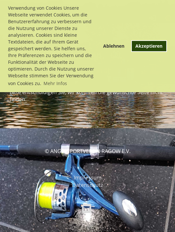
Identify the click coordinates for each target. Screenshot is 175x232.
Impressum (88, 177)
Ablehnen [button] (113, 46)
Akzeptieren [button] (148, 46)
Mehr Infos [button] (55, 83)
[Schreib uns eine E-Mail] (86, 208)
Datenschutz (87, 184)
